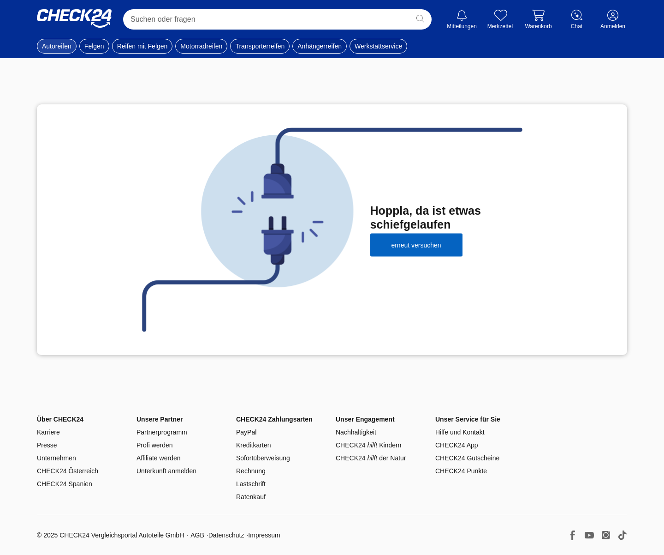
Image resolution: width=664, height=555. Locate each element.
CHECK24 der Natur (371, 458)
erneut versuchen (416, 244)
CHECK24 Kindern (368, 445)
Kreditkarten (253, 445)
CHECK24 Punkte (461, 471)
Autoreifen (56, 46)
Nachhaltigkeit (356, 432)
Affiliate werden (158, 458)
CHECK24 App (456, 445)
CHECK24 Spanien (64, 484)
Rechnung (251, 471)
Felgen (94, 46)
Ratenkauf (251, 497)
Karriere (48, 432)
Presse (47, 445)
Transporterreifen (260, 46)
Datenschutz (226, 535)
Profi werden (154, 445)
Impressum (264, 535)
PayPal (246, 432)
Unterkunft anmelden (166, 471)
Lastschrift (251, 484)
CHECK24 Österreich (67, 471)
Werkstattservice (378, 46)
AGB (197, 535)
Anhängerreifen (319, 46)
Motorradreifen (201, 46)
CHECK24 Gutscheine (467, 458)
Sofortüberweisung (263, 458)
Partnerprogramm (161, 432)
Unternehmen (56, 458)
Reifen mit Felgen (142, 46)
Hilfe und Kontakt (460, 432)
